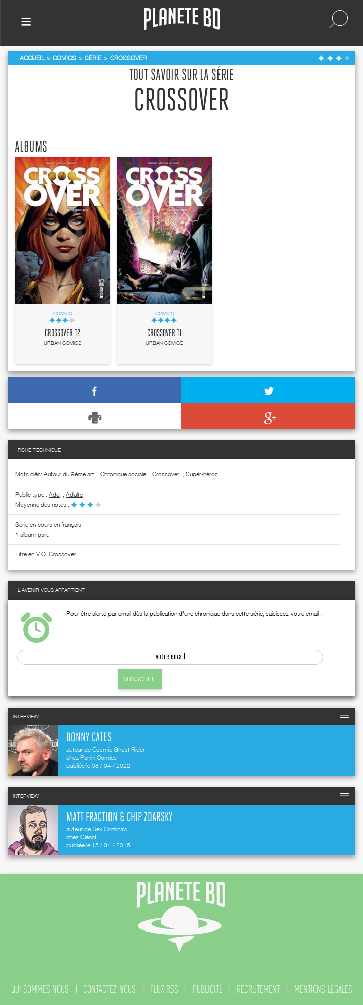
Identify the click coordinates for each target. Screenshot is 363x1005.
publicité (208, 989)
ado (54, 494)
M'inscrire (140, 679)
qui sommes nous (40, 989)
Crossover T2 (62, 333)
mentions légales (323, 989)
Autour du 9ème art (69, 474)
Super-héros (202, 474)
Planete (182, 19)
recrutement (258, 989)
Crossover (165, 474)
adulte (74, 494)
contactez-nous (109, 989)
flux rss (164, 989)
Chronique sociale (123, 474)
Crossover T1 (164, 333)
